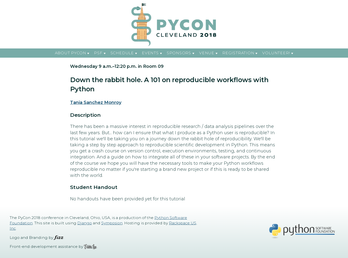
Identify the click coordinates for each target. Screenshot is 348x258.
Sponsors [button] (179, 53)
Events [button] (150, 53)
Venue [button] (206, 53)
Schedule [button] (122, 53)
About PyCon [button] (70, 53)
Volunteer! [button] (276, 53)
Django (84, 223)
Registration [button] (238, 53)
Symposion (112, 223)
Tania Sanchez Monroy (95, 102)
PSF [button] (98, 53)
